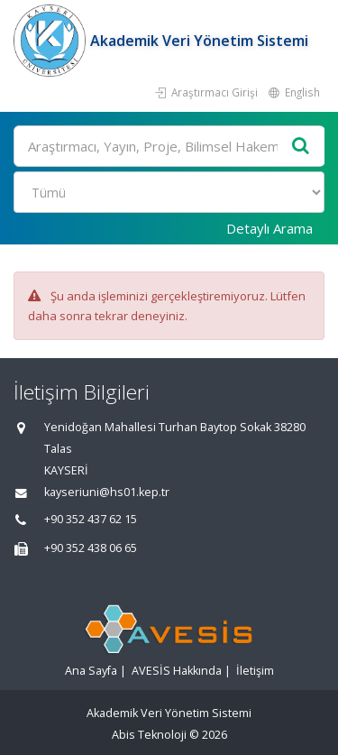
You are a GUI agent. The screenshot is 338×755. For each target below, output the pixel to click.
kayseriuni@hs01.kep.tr (106, 492)
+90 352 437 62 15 (90, 519)
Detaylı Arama (269, 228)
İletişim (255, 670)
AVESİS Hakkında (177, 670)
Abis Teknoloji (149, 734)
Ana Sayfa (91, 670)
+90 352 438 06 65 (90, 548)
